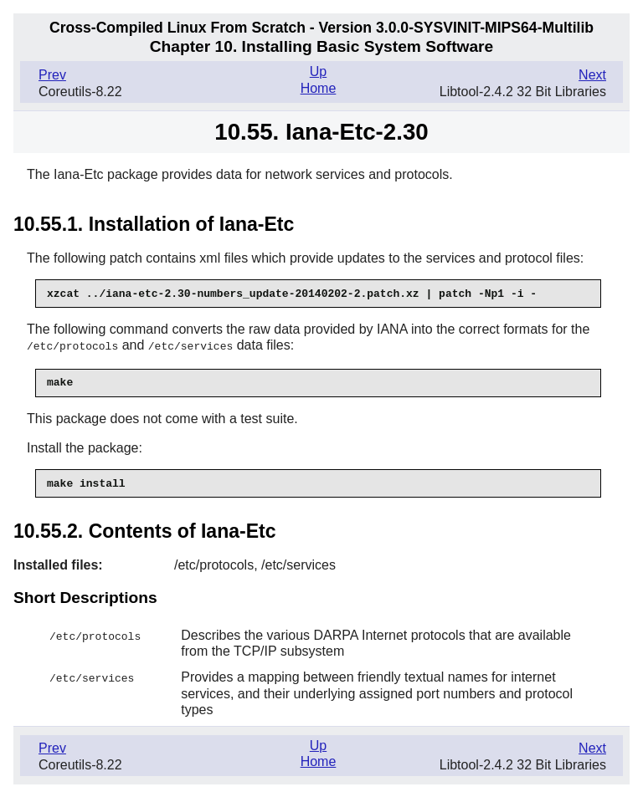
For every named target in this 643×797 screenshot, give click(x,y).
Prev (52, 75)
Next (592, 75)
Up (318, 71)
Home (319, 88)
